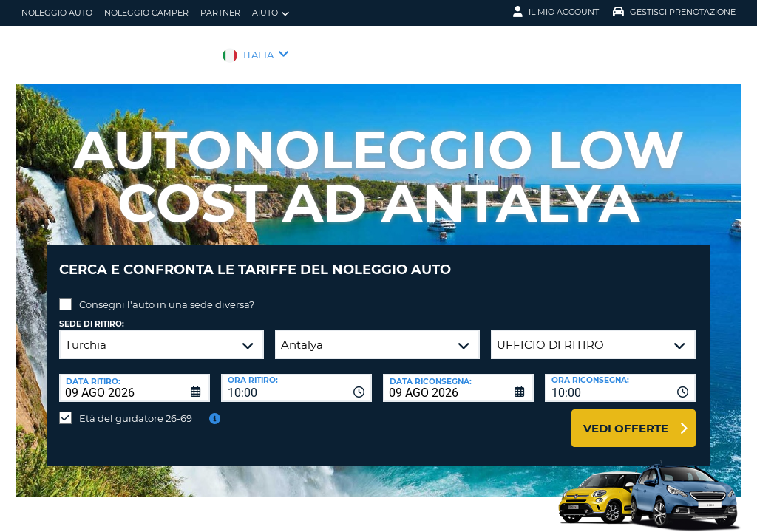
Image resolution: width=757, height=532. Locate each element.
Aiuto (270, 12)
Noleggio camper (146, 12)
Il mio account (556, 12)
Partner (220, 12)
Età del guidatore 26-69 (135, 407)
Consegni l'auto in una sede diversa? (166, 293)
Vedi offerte (625, 417)
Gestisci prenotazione (674, 12)
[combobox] (296, 376)
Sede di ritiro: (91, 313)
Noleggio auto (56, 12)
